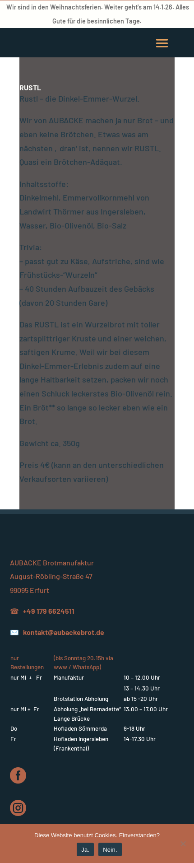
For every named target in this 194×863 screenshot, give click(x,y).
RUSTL (30, 87)
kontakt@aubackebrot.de (63, 632)
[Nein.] (182, 843)
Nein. (110, 849)
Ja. (85, 849)
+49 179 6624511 (48, 610)
